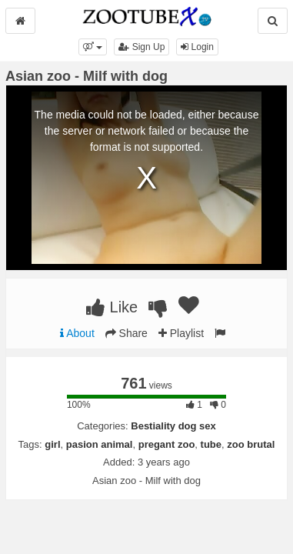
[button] (92, 46)
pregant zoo (166, 444)
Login (197, 47)
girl (52, 444)
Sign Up (141, 47)
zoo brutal (251, 444)
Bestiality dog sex (173, 426)
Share (126, 333)
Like (112, 307)
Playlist (181, 333)
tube (211, 444)
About (77, 333)
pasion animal (99, 444)
